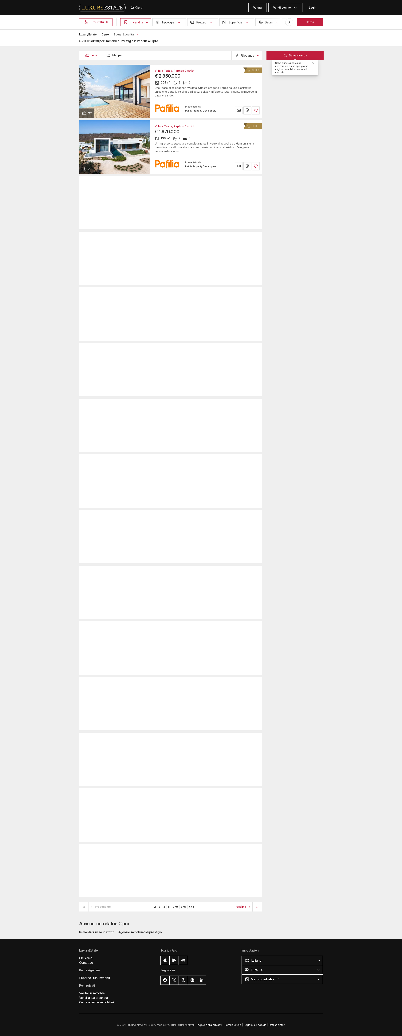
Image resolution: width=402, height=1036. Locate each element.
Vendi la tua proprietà (93, 998)
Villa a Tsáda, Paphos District (174, 70)
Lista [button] (91, 55)
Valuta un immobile (92, 993)
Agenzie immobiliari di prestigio (140, 932)
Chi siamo (86, 958)
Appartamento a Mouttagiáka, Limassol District (186, 460)
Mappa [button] (114, 55)
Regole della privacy (209, 1024)
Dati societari (277, 1024)
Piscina (335, 22)
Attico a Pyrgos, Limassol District (177, 627)
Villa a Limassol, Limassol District (177, 237)
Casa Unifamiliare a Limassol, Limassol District (186, 404)
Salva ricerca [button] (295, 55)
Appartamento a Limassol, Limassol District (184, 182)
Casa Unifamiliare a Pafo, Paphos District (183, 571)
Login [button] (312, 7)
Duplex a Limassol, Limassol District (179, 794)
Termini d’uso (232, 1024)
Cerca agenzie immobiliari (96, 1002)
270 (175, 906)
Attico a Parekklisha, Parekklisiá (176, 349)
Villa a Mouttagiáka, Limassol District (180, 850)
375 (183, 906)
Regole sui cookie (255, 1024)
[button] (135, 22)
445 (191, 906)
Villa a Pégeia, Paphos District (175, 293)
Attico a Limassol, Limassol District (178, 683)
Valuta (257, 7)
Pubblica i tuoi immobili (94, 978)
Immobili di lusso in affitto (96, 932)
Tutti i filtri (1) (96, 22)
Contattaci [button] (86, 963)
